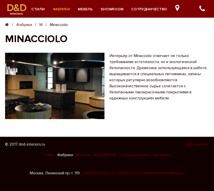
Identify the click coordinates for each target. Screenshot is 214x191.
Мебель (85, 9)
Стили (38, 9)
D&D (17, 8)
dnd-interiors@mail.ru (166, 173)
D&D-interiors (197, 144)
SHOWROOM (112, 9)
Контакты (161, 154)
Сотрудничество (149, 9)
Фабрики (61, 9)
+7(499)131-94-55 (131, 173)
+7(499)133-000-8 (97, 173)
